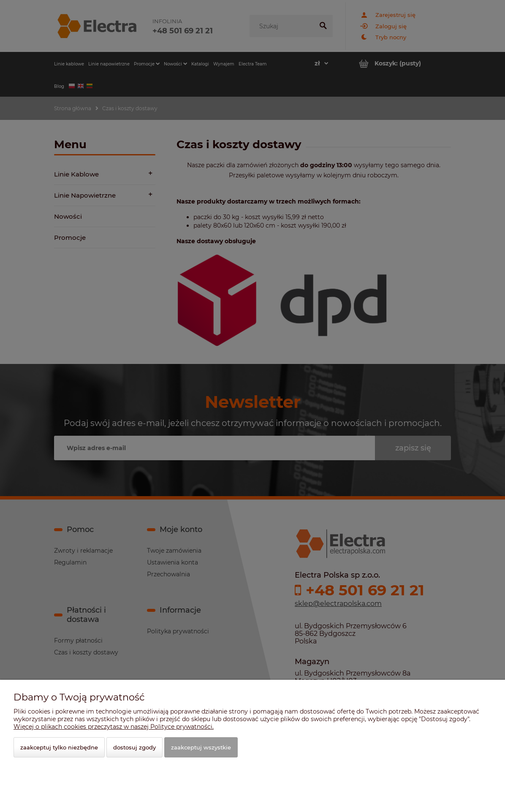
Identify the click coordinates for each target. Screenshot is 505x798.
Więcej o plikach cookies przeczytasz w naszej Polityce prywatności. (114, 726)
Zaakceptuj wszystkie (201, 747)
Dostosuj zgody (134, 747)
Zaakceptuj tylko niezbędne (59, 747)
